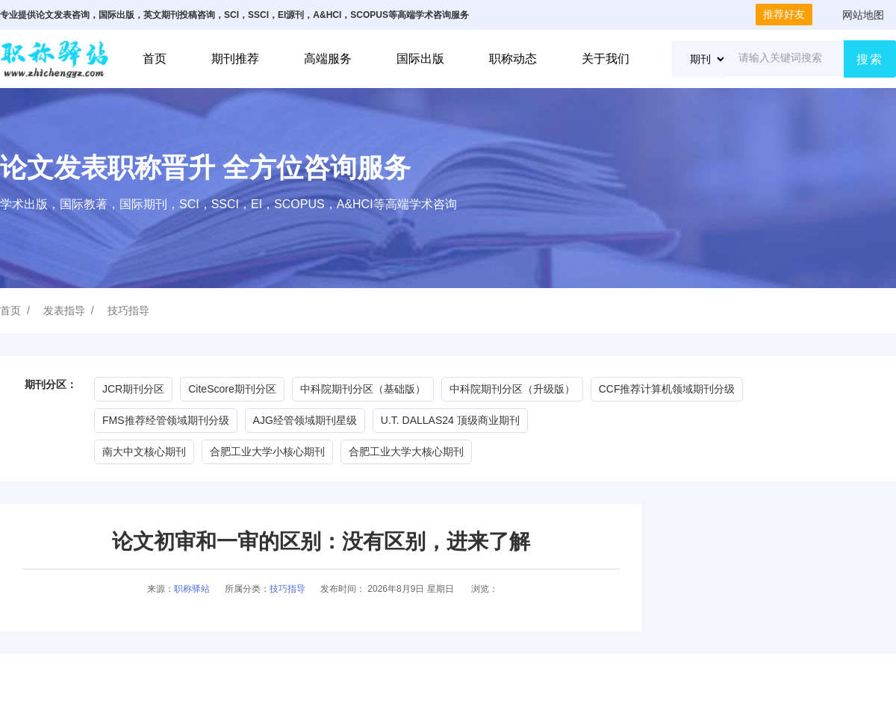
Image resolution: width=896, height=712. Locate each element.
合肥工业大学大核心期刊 (406, 452)
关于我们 (605, 58)
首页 (155, 58)
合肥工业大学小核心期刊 (267, 452)
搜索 (869, 59)
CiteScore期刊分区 (232, 389)
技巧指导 (128, 310)
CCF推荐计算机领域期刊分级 (667, 389)
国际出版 (420, 58)
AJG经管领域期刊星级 (305, 420)
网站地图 (863, 15)
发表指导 (64, 310)
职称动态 (513, 58)
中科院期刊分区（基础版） (363, 389)
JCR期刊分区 (133, 389)
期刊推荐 (235, 58)
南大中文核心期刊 (144, 452)
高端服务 (328, 58)
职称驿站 (192, 589)
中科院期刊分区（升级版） (512, 389)
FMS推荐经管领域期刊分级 (165, 420)
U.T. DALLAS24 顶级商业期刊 (450, 420)
